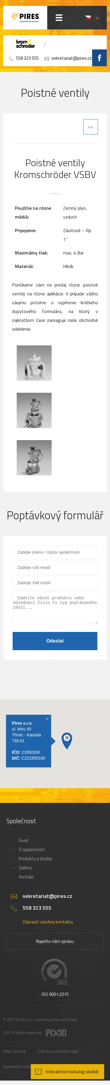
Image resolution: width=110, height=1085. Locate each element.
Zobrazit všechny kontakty (48, 926)
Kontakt (26, 881)
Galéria (25, 872)
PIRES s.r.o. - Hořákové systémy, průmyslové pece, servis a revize (25, 17)
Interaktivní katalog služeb (71, 1071)
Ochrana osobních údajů (58, 1056)
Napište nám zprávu (55, 945)
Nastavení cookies (18, 1071)
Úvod (23, 844)
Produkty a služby (35, 863)
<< (90, 126)
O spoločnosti (32, 854)
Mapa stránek (14, 1056)
